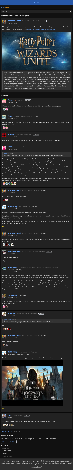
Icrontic (36, 2)
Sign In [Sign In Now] (4, 442)
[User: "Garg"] (4, 109)
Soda (10, 147)
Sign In (3, 431)
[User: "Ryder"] (4, 345)
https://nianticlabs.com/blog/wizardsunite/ (41, 29)
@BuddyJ (7, 153)
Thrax (10, 100)
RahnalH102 (13, 268)
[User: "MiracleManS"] (6, 345)
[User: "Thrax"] (4, 101)
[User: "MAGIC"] (4, 261)
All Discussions (7, 451)
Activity (4, 453)
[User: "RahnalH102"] (9, 183)
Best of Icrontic (7, 456)
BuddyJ (11, 134)
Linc (10, 415)
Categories (5, 448)
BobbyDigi (13, 207)
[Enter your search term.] (36, 11)
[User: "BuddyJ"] (4, 135)
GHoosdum (13, 295)
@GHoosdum (8, 320)
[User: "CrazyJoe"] (4, 329)
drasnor (11, 313)
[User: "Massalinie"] (15, 183)
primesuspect (14, 21)
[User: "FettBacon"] (12, 425)
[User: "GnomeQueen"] (4, 252)
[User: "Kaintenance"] (6, 306)
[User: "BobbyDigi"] (4, 207)
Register (10, 431)
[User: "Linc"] (4, 416)
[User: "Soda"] (6, 109)
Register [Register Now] (12, 442)
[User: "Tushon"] (12, 183)
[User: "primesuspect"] (4, 22)
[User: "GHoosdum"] (4, 296)
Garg (10, 116)
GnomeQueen (14, 251)
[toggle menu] (2, 2)
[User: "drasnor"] (4, 314)
